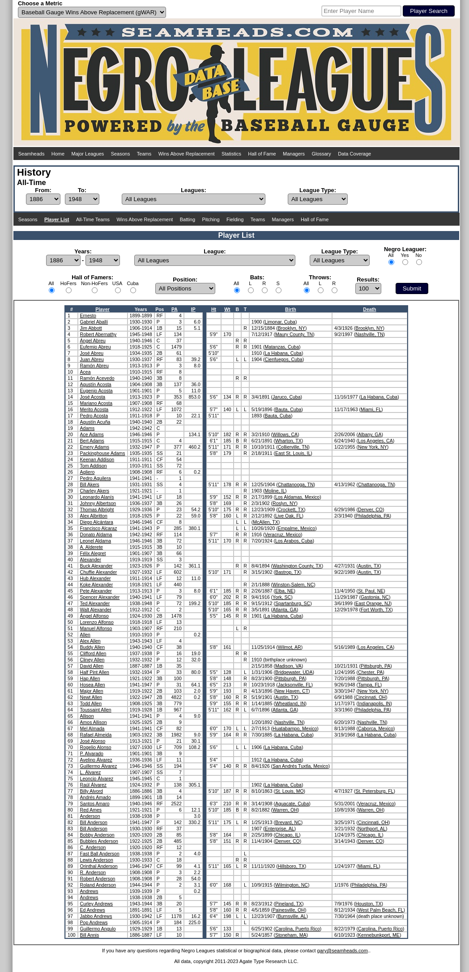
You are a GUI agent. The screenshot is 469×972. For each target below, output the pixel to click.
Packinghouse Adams (102, 453)
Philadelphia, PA (372, 515)
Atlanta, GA (285, 609)
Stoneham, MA (290, 935)
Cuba (132, 283)
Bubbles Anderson (99, 841)
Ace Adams (92, 434)
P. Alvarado (91, 753)
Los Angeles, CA (375, 440)
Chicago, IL (287, 834)
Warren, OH (285, 809)
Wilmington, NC (291, 885)
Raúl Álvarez (93, 784)
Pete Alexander (96, 590)
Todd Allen (91, 703)
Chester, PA (370, 672)
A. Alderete (91, 547)
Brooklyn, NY (291, 328)
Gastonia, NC (375, 597)
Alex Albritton (93, 515)
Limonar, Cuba (280, 321)
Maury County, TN (294, 334)
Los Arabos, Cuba (293, 540)
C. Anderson (93, 847)
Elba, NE (284, 590)
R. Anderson (93, 872)
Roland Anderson (98, 885)
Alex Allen (90, 641)
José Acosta (93, 397)
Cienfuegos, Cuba (284, 359)
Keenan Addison (97, 459)
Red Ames (91, 809)
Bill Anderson (93, 822)
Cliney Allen (92, 659)
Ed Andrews (92, 910)
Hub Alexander (95, 578)
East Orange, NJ (372, 603)
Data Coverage (354, 153)
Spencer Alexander (100, 597)
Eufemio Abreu (95, 346)
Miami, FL (371, 409)
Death (369, 309)
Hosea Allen (92, 684)
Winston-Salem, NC (293, 584)
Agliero (87, 472)
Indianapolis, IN (374, 703)
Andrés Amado (95, 797)
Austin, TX (368, 565)
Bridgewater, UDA (293, 672)
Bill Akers (89, 484)
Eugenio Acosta (96, 390)
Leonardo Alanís (97, 497)
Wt (227, 309)
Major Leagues (88, 153)
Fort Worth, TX (376, 609)
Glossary (321, 153)
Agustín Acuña (95, 422)
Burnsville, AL (292, 916)
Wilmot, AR (289, 647)
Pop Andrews (94, 922)
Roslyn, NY (284, 503)
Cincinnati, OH (370, 697)
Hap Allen (90, 678)
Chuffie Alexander (98, 572)
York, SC (282, 597)
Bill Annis (89, 935)
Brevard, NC (288, 822)
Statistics (231, 153)
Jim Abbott (91, 328)
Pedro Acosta (94, 415)
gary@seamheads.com (342, 950)
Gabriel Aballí (94, 321)
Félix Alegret (93, 553)
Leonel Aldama (95, 540)
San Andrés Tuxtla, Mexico (300, 766)
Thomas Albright (97, 509)
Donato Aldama (96, 534)
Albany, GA (369, 434)
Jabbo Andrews (96, 916)
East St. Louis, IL (293, 453)
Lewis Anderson (96, 860)
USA (117, 283)
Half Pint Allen (94, 672)
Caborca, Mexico (375, 728)
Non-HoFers (94, 283)
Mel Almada (92, 728)
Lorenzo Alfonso (97, 622)
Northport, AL (372, 828)
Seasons (120, 153)
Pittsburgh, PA (375, 666)
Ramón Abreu (94, 365)
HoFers (68, 283)
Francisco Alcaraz (98, 528)
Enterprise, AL (279, 828)
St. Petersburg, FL (374, 791)
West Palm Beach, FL (380, 910)
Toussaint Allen (95, 709)
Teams (144, 153)
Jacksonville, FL (294, 684)
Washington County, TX (297, 565)
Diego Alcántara (96, 522)
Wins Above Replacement (186, 153)
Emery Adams (94, 447)
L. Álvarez (90, 772)
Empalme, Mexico (296, 528)
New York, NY (372, 447)
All (390, 255)
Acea (85, 371)
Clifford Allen (93, 653)
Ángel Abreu (93, 340)
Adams (87, 428)
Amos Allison (93, 722)
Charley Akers (94, 490)
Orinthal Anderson (99, 866)
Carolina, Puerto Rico (297, 928)
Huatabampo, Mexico (295, 728)
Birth (290, 309)
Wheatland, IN (290, 703)
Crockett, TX (291, 509)
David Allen (92, 666)
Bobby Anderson (97, 834)
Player (102, 309)
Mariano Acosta (96, 403)
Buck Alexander (96, 565)
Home (57, 153)
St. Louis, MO (289, 791)
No (418, 255)
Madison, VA (288, 666)
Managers (294, 153)
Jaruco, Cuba (286, 397)
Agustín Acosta (95, 384)
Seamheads (31, 153)
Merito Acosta (94, 409)
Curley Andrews (96, 903)
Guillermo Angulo (98, 928)
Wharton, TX (288, 440)
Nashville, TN (369, 334)
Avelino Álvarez (96, 759)
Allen (85, 634)
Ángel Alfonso (94, 616)
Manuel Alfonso (96, 628)
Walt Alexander (95, 609)
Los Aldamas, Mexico (297, 497)
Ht (213, 309)
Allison (87, 716)
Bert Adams (92, 440)
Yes (405, 255)
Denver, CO (370, 509)
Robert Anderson (97, 878)
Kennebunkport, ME (379, 935)
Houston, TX (368, 903)
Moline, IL (275, 490)
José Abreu (92, 353)
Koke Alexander (96, 584)
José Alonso (93, 741)
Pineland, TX (288, 903)
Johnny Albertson (98, 503)
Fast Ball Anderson (99, 853)
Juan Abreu (92, 359)
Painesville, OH (289, 910)
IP (193, 309)
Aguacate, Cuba (292, 803)
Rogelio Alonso (95, 747)
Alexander (90, 559)
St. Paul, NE (371, 590)
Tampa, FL (369, 684)
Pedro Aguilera (95, 478)
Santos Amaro (95, 803)
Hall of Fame (262, 153)
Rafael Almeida (96, 734)
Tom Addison (93, 465)
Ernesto (88, 315)
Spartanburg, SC (292, 603)
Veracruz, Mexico (283, 534)
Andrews (89, 891)
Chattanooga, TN (296, 484)
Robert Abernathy (98, 334)
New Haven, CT (291, 691)
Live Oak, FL (288, 515)
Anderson (90, 816)
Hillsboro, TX (291, 866)
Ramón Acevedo (97, 378)
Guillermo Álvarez (98, 766)
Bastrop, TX (287, 572)
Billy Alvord (91, 791)
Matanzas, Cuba (282, 346)
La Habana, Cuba (283, 353)
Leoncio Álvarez (97, 778)
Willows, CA (285, 434)
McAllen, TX (265, 522)
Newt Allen (91, 697)
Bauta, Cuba (288, 409)
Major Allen (91, 691)
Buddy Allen (92, 647)
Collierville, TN (293, 447)
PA (174, 309)
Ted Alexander (95, 603)
